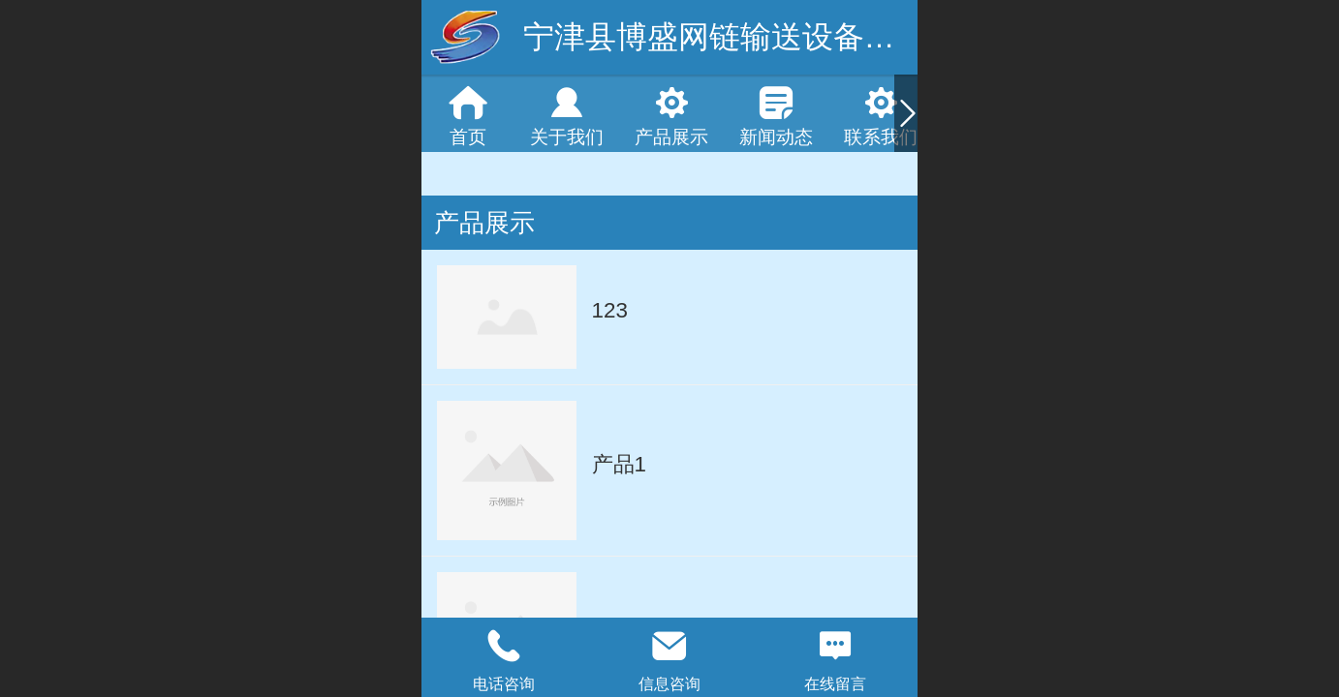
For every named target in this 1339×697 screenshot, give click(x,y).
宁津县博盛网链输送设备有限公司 (755, 36)
